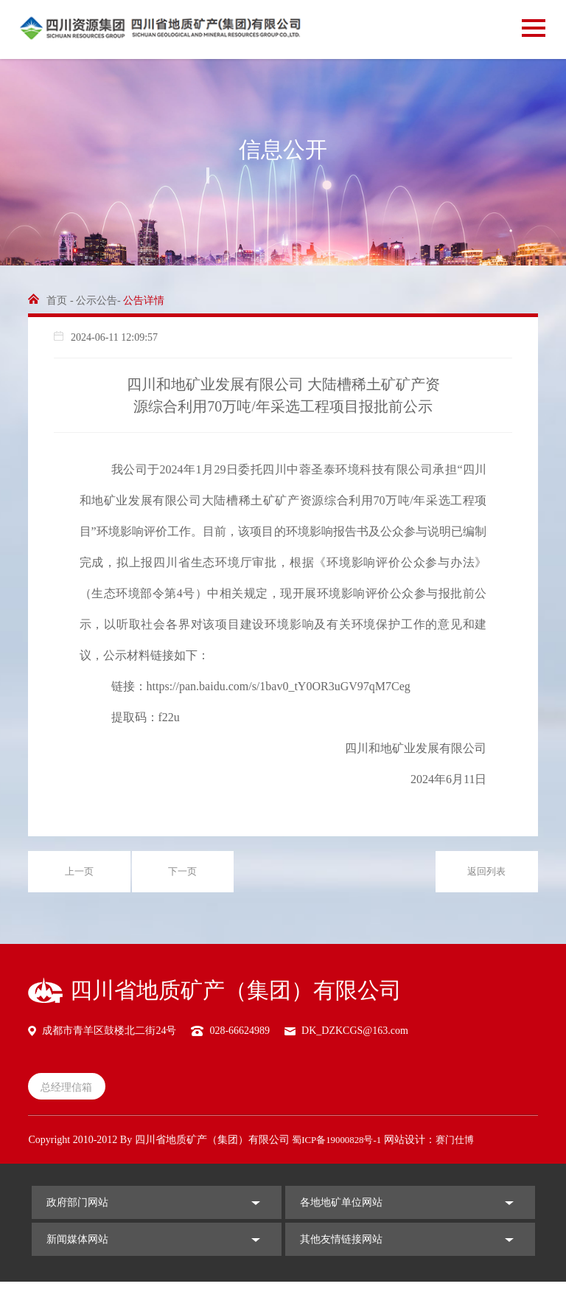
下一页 (182, 875)
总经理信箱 (71, 1094)
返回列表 (486, 875)
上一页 (79, 875)
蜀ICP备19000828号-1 (340, 1149)
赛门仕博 (463, 1149)
